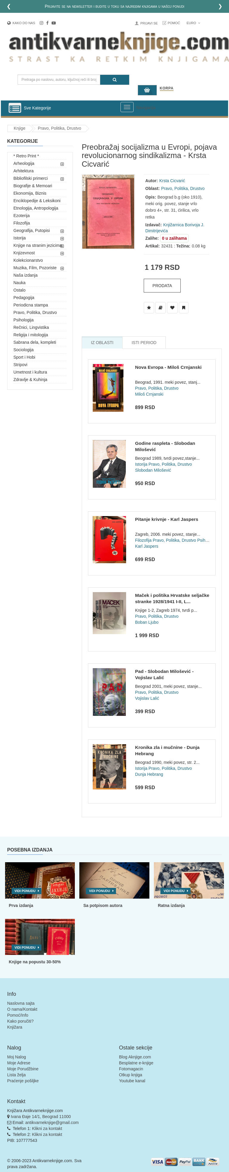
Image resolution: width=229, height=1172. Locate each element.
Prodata (162, 285)
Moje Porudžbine (22, 1068)
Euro (193, 23)
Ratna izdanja (171, 905)
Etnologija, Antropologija (35, 208)
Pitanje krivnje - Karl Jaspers (166, 519)
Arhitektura (23, 170)
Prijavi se (149, 23)
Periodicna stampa (30, 305)
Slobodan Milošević (153, 470)
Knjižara (14, 1027)
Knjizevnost (24, 252)
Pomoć (174, 23)
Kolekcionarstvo (28, 260)
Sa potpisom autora (102, 905)
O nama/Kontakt (22, 1009)
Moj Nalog (16, 1057)
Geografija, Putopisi (31, 230)
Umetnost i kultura (30, 372)
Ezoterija (21, 215)
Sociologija (23, 349)
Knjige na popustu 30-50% (35, 961)
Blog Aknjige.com (135, 1057)
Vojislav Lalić (147, 698)
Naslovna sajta (21, 1003)
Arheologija (23, 163)
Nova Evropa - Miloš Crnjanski (168, 367)
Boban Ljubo (147, 622)
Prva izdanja (21, 905)
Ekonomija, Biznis (30, 193)
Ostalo (19, 290)
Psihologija (23, 320)
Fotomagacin (131, 1068)
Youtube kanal (132, 1080)
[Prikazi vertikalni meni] (15, 108)
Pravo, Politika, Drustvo (59, 128)
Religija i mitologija (30, 334)
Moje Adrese (18, 1062)
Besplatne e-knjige (136, 1062)
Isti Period (143, 342)
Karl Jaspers (146, 546)
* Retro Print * (26, 156)
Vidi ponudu (25, 891)
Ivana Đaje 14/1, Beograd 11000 (41, 1116)
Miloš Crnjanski (149, 394)
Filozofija (21, 223)
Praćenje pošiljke (23, 1080)
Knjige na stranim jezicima (37, 245)
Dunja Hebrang (149, 774)
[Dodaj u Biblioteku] (160, 307)
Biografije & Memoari (32, 185)
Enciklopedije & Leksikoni (37, 200)
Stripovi (20, 364)
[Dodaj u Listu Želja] (149, 307)
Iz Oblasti (102, 342)
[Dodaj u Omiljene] (172, 307)
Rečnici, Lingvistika (31, 327)
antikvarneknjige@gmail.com (52, 1122)
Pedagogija (23, 297)
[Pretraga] (114, 80)
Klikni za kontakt (47, 1128)
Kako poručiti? (20, 1021)
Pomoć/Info (17, 1015)
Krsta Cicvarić (172, 180)
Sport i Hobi (24, 357)
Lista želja (16, 1074)
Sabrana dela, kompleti (34, 342)
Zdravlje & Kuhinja (30, 379)
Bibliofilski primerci (30, 178)
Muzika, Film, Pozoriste (35, 267)
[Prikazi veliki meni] (127, 107)
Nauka (19, 282)
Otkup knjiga (130, 1074)
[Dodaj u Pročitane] (183, 307)
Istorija (19, 238)
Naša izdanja (25, 275)
